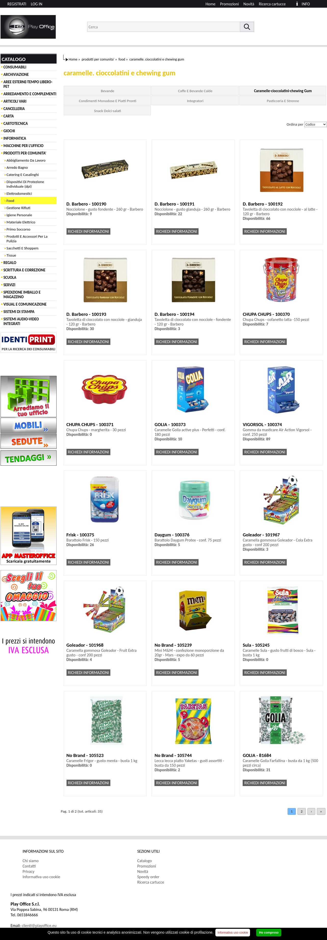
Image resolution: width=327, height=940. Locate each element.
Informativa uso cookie (41, 876)
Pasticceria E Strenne (283, 101)
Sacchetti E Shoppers (23, 248)
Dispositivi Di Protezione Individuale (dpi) (25, 184)
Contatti (29, 866)
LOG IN (36, 4)
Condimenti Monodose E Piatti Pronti (107, 101)
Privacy (28, 871)
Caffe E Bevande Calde (195, 91)
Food (10, 200)
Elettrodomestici (19, 193)
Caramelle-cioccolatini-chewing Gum (283, 91)
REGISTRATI (16, 4)
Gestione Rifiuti (18, 208)
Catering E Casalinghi (23, 174)
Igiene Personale (19, 215)
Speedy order (148, 876)
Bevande (107, 91)
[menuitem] (274, 4)
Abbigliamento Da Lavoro (26, 160)
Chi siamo (31, 860)
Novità (248, 4)
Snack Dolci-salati (107, 111)
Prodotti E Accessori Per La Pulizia (27, 238)
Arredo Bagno (17, 167)
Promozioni (229, 4)
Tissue (11, 255)
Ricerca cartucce (272, 4)
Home (210, 4)
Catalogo (144, 860)
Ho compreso (269, 932)
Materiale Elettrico (21, 222)
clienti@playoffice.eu (39, 925)
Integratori (195, 101)
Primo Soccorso (19, 229)
